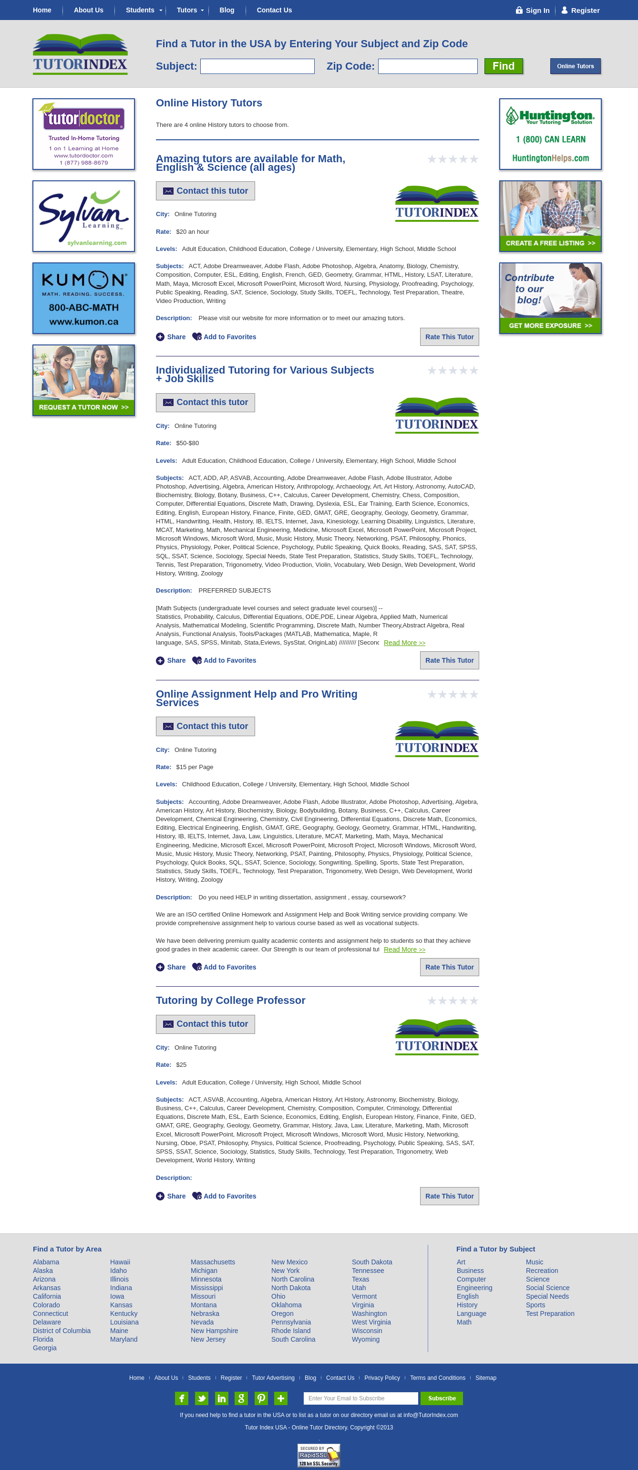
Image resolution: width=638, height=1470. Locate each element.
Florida (43, 1339)
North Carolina (292, 1279)
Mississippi (207, 1288)
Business (470, 1270)
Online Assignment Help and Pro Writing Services (257, 698)
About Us (88, 10)
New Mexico (289, 1262)
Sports (535, 1305)
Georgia (45, 1348)
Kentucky (124, 1313)
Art (461, 1262)
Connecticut (50, 1313)
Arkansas (47, 1288)
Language (471, 1313)
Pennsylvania (291, 1322)
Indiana (121, 1288)
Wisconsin (367, 1330)
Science (538, 1279)
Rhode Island (291, 1330)
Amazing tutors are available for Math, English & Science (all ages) (250, 163)
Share (176, 337)
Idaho (118, 1270)
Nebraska (205, 1313)
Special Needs (547, 1296)
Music (535, 1262)
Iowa (117, 1296)
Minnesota (206, 1279)
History (467, 1305)
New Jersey (208, 1339)
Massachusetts (213, 1262)
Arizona (44, 1279)
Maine (119, 1330)
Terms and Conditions (437, 1378)
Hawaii (120, 1262)
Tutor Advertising (273, 1378)
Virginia (363, 1305)
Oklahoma (286, 1305)
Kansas (121, 1305)
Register (231, 1378)
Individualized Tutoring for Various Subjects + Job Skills (265, 374)
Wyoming (366, 1339)
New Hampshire (214, 1330)
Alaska (43, 1270)
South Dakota (372, 1262)
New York (285, 1270)
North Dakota (290, 1288)
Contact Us (274, 10)
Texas (361, 1279)
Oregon (282, 1313)
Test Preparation (550, 1313)
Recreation (542, 1270)
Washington (369, 1313)
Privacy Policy (382, 1378)
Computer (471, 1279)
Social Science (548, 1288)
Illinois (119, 1279)
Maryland (124, 1339)
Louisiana (124, 1322)
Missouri (203, 1296)
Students (140, 10)
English (468, 1296)
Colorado (46, 1305)
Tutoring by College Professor (231, 1000)
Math (464, 1322)
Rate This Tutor (449, 337)
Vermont (364, 1296)
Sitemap (485, 1378)
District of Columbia (62, 1330)
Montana (203, 1305)
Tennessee (368, 1270)
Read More (404, 642)
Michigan (204, 1270)
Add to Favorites (230, 337)
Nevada (202, 1322)
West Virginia (371, 1322)
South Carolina (293, 1339)
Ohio (278, 1296)
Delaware (47, 1322)
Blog (227, 10)
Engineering (475, 1288)
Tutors (187, 10)
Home (42, 10)
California (47, 1296)
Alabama (46, 1262)
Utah (359, 1288)
